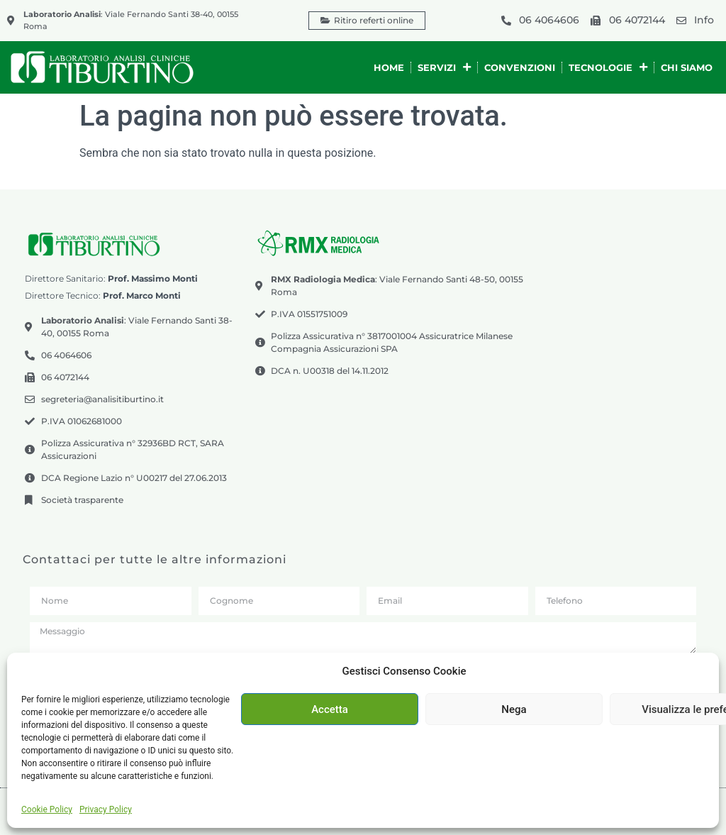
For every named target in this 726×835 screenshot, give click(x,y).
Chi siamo (687, 67)
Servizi (444, 67)
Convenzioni (519, 67)
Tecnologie (608, 67)
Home (389, 67)
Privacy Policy (105, 809)
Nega (513, 709)
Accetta (329, 709)
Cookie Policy (46, 809)
